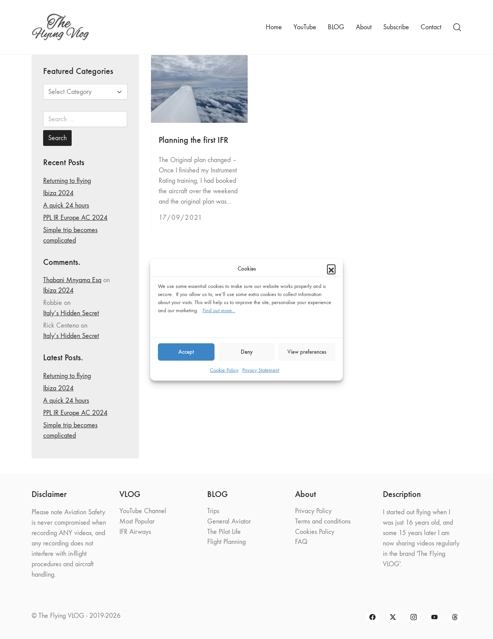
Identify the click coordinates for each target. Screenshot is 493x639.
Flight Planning (226, 542)
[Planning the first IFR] (199, 89)
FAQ (301, 542)
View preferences (306, 351)
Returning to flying (67, 181)
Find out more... (219, 310)
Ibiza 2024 (58, 193)
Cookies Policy (314, 532)
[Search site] (457, 27)
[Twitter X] (393, 617)
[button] (331, 269)
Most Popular (136, 521)
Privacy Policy (313, 511)
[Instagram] (413, 617)
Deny (247, 351)
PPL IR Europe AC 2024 (75, 218)
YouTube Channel (142, 511)
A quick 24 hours (66, 205)
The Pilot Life (224, 532)
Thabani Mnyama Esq (72, 280)
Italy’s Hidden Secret (71, 313)
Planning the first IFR (193, 140)
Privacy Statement (260, 369)
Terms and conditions (322, 521)
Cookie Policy (224, 369)
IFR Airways (135, 532)
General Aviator (229, 521)
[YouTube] (434, 617)
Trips (213, 511)
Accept (186, 351)
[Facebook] (372, 617)
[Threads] (454, 617)
